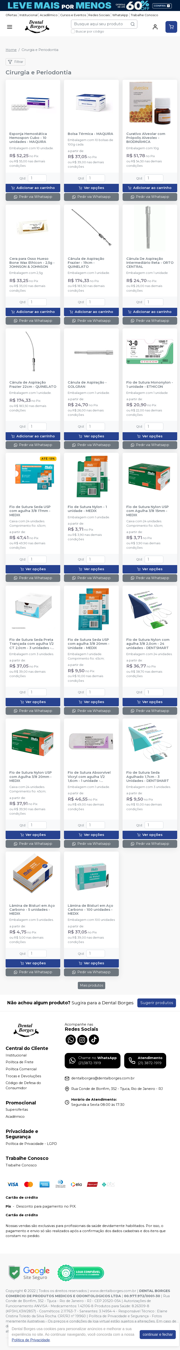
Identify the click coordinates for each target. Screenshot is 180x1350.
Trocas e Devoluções (23, 1076)
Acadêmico (49, 15)
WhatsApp (120, 15)
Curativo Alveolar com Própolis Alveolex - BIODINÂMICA (145, 138)
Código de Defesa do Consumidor (23, 1085)
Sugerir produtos (156, 1003)
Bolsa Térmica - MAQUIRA (90, 134)
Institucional (28, 15)
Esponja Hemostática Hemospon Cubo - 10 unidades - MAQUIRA (28, 138)
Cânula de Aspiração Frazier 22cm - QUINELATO (32, 384)
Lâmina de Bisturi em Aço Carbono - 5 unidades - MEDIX (32, 910)
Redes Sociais (99, 15)
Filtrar (15, 62)
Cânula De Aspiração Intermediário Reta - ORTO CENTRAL (149, 263)
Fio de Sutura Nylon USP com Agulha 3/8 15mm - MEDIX (147, 511)
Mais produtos (91, 985)
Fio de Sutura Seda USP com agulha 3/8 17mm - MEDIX (30, 511)
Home (11, 50)
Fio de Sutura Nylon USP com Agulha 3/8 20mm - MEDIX (30, 777)
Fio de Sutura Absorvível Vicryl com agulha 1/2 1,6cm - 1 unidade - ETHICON (89, 777)
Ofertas (11, 15)
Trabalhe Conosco (144, 15)
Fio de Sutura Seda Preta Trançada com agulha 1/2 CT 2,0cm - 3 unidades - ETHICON (31, 644)
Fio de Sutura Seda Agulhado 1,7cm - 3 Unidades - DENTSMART (147, 777)
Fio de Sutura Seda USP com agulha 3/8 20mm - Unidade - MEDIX (88, 644)
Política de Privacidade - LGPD (31, 1144)
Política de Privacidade (31, 1340)
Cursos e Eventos (73, 15)
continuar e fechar (158, 1334)
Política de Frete (20, 1062)
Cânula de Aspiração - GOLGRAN (87, 384)
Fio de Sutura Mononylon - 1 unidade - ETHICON (149, 384)
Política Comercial (21, 1069)
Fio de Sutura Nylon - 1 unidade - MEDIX (87, 509)
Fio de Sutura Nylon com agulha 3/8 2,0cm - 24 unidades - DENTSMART (147, 644)
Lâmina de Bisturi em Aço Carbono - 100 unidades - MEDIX (90, 910)
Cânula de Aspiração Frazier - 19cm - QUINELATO (86, 263)
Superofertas (17, 1110)
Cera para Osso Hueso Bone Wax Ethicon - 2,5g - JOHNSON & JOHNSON (32, 263)
